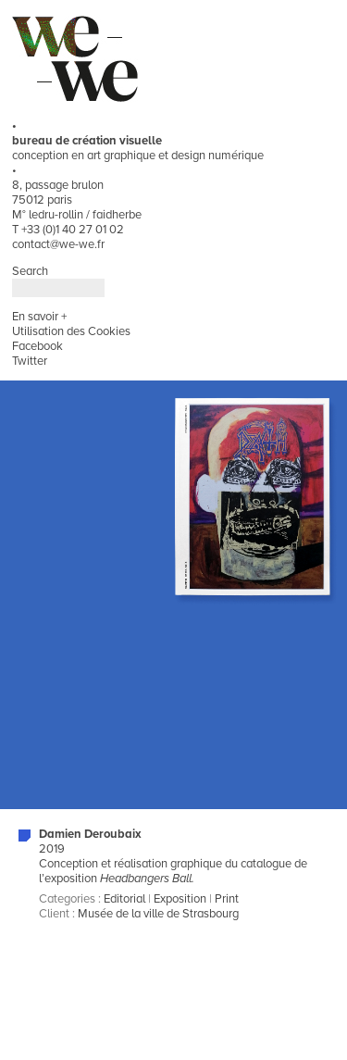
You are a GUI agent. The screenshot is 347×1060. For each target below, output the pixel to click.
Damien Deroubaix (90, 834)
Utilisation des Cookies (71, 331)
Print (227, 899)
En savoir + (39, 316)
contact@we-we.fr (58, 244)
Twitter (29, 361)
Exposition (180, 899)
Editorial (124, 899)
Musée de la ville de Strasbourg (158, 913)
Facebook (37, 346)
